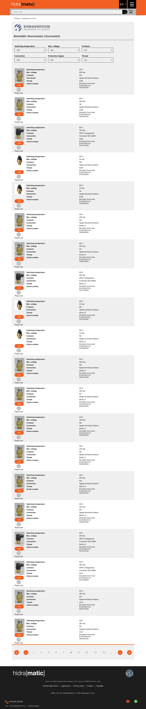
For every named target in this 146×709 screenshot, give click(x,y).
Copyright (99, 686)
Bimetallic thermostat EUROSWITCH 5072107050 (87, 549)
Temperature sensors (29, 18)
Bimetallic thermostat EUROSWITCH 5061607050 (87, 491)
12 (104, 652)
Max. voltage (53, 46)
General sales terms (50, 686)
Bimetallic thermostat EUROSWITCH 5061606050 (87, 433)
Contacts (86, 46)
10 (87, 652)
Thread (85, 56)
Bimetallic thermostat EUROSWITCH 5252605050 (87, 346)
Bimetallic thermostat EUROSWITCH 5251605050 (87, 317)
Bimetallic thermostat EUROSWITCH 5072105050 (87, 288)
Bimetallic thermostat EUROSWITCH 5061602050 (87, 85)
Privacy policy (79, 686)
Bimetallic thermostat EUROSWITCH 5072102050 (87, 143)
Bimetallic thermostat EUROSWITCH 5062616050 (87, 404)
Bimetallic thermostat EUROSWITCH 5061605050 (87, 230)
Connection (19, 56)
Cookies (90, 686)
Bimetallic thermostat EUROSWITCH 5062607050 (87, 520)
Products (17, 18)
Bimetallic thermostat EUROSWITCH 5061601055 (87, 607)
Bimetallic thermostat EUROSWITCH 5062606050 (87, 462)
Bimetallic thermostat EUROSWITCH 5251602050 (87, 172)
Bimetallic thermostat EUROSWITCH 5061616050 (87, 375)
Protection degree (56, 56)
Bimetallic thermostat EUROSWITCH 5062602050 (87, 114)
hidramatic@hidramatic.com (128, 701)
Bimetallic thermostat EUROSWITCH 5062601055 (87, 637)
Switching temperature (24, 46)
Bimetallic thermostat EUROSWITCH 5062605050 (87, 259)
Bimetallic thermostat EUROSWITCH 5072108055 (87, 578)
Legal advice (65, 686)
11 (95, 652)
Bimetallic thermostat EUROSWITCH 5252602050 (87, 201)
